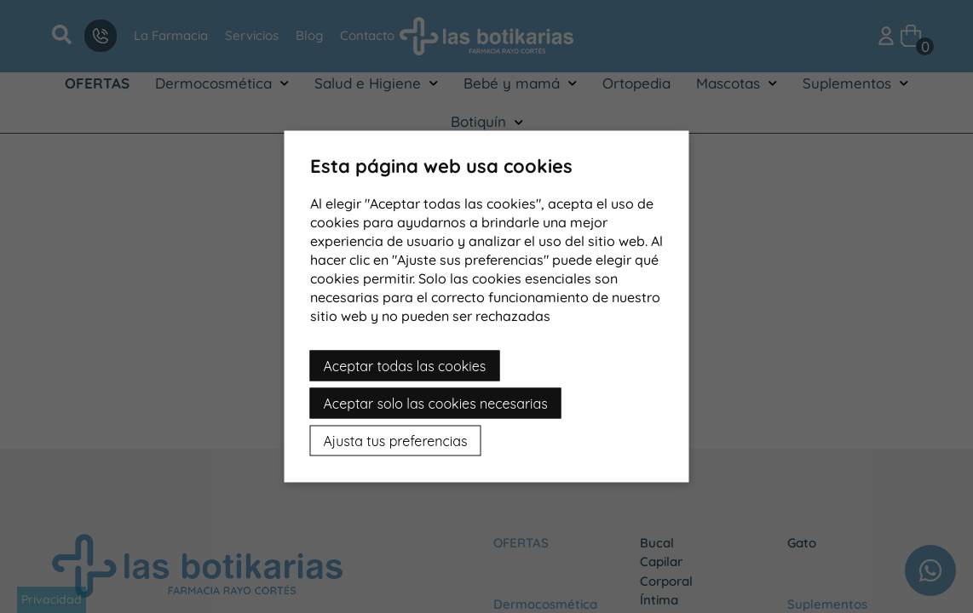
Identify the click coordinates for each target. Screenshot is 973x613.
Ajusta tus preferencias (396, 441)
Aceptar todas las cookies (405, 366)
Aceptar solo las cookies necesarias (436, 403)
